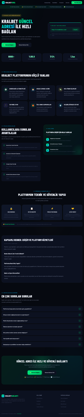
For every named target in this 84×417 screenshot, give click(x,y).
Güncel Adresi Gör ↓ (24, 45)
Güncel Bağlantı (64, 398)
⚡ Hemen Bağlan (9, 45)
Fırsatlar (61, 2)
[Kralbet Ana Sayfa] (8, 2)
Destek (67, 2)
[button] (42, 308)
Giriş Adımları (39, 398)
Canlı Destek (63, 406)
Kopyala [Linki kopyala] (75, 29)
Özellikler (54, 2)
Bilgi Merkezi (63, 404)
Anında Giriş (47, 2)
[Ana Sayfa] (18, 395)
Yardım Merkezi (40, 406)
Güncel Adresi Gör (50, 372)
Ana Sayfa (63, 401)
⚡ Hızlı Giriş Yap (77, 2)
